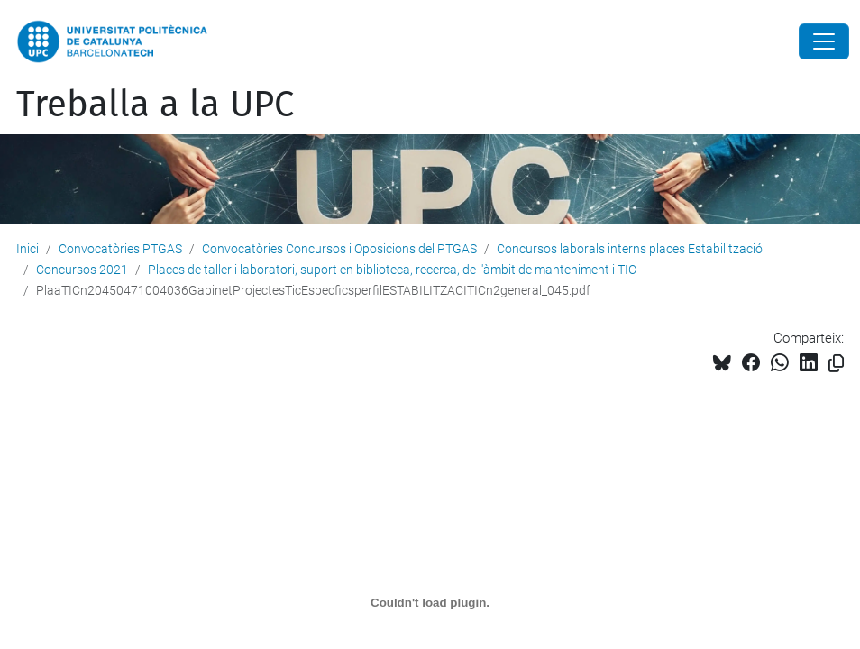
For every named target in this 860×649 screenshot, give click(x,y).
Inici (27, 249)
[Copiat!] (836, 363)
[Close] (824, 41)
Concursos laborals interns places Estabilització (630, 249)
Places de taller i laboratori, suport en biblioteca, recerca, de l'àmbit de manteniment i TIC (392, 269)
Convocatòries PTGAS (120, 249)
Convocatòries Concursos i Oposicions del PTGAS (339, 249)
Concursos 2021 (82, 269)
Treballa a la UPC (155, 104)
